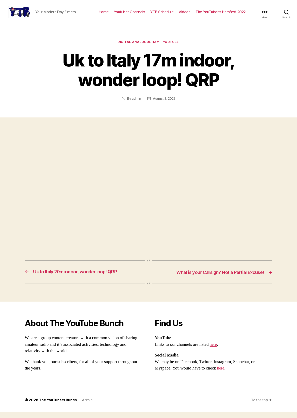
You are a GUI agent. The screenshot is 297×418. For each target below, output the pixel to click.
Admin (88, 406)
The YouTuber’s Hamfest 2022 (221, 15)
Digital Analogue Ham (138, 48)
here (213, 351)
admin (136, 105)
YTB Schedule (161, 15)
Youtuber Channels (129, 15)
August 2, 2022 (164, 105)
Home (104, 15)
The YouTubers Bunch (58, 406)
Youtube (172, 48)
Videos (184, 15)
